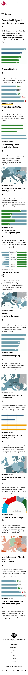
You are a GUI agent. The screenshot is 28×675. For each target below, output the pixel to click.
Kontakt (14, 658)
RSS (14, 655)
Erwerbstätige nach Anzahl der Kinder (10, 146)
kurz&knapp (4, 8)
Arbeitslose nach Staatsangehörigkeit (10, 231)
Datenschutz (14, 647)
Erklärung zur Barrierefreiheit (14, 666)
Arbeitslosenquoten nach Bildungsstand (13, 189)
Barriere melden (14, 664)
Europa (21, 8)
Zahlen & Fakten (14, 8)
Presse (14, 661)
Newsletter (14, 653)
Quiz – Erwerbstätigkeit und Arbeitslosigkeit (12, 602)
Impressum (14, 644)
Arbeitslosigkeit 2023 (11, 107)
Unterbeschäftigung (10, 355)
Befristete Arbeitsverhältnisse (10, 315)
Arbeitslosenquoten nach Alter (13, 478)
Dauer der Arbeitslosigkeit (13, 517)
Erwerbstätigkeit (9, 69)
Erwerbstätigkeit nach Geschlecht (11, 396)
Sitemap (14, 650)
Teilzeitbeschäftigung (11, 272)
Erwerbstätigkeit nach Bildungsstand (11, 436)
